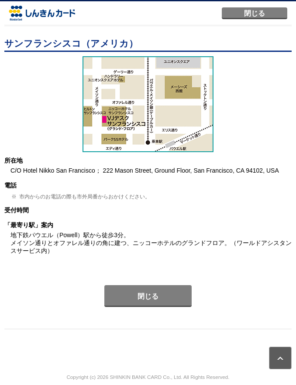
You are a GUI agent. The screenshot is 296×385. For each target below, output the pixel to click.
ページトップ (280, 358)
